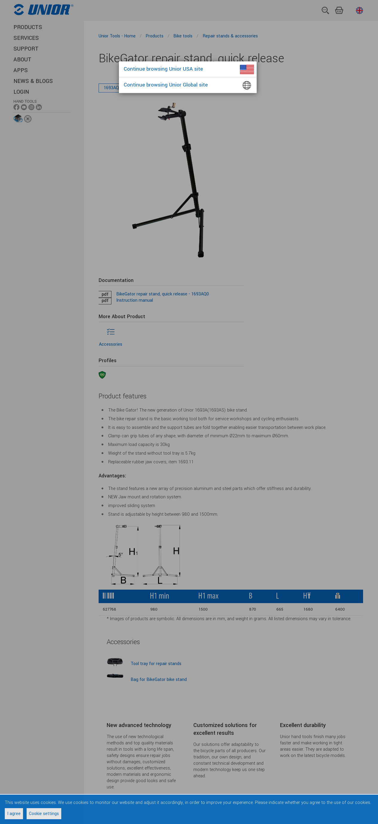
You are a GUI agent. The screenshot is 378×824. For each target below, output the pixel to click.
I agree (14, 814)
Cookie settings (44, 814)
